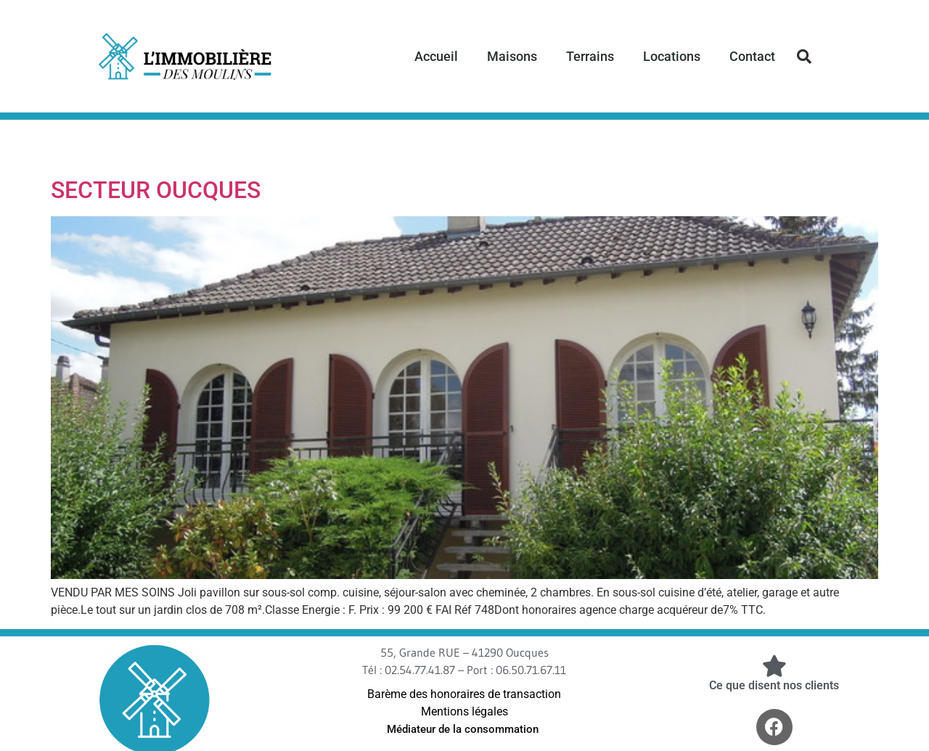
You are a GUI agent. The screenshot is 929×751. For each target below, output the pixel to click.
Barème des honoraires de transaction (464, 694)
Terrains (590, 56)
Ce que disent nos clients (774, 685)
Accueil (436, 56)
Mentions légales (464, 711)
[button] (804, 56)
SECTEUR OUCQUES (156, 190)
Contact (752, 56)
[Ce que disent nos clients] (774, 666)
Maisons (512, 56)
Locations (671, 56)
